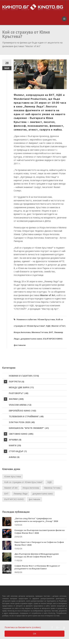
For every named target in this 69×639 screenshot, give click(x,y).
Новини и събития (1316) (24, 375)
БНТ (51, 332)
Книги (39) (15, 445)
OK (34, 633)
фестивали (20, 345)
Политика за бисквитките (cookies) (23, 627)
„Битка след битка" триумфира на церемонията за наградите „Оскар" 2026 (36, 520)
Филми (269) (14, 399)
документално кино (31, 338)
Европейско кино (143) (22, 410)
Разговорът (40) (18, 393)
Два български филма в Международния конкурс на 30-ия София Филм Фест (36, 555)
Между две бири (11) (21, 387)
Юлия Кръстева (46, 319)
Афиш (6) (14, 457)
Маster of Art (58, 325)
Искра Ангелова (22, 332)
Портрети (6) (14, 381)
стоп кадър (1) (15, 451)
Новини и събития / (27, 319)
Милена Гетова (40, 332)
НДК (48, 325)
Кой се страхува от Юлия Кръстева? (23, 482)
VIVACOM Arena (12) (20, 404)
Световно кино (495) (18, 434)
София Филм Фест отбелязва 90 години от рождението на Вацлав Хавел (37, 567)
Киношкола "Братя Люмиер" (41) (29, 428)
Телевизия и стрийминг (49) (26, 416)
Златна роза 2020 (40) (22, 422)
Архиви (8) (12, 439)
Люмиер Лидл (20, 493)
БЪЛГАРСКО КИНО (52, 338)
